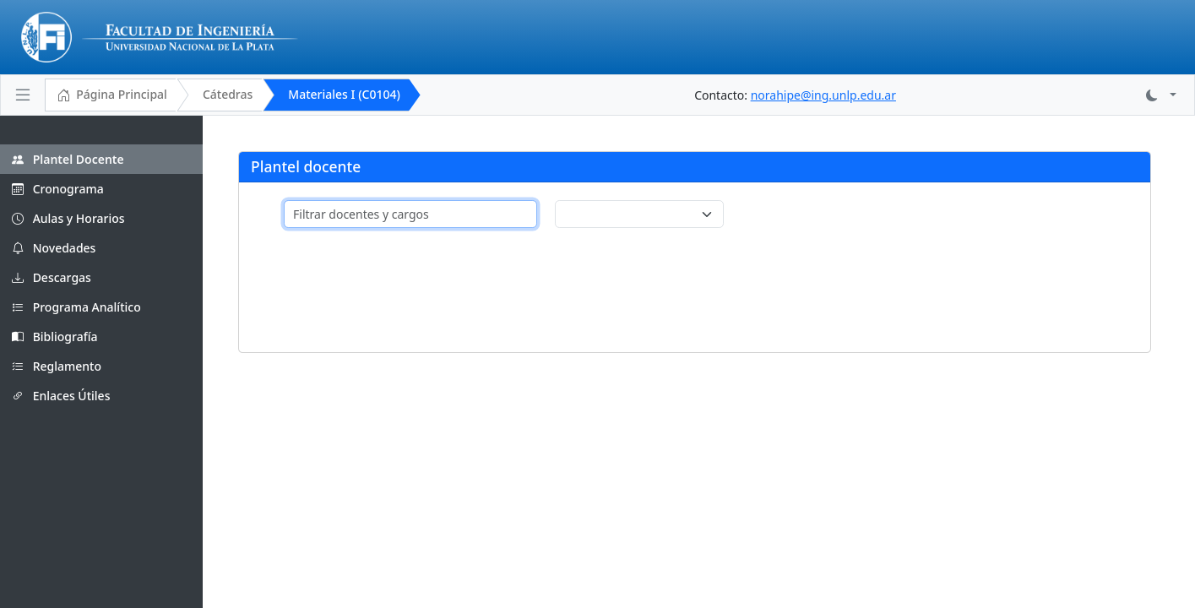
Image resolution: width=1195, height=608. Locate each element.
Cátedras (228, 94)
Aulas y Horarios (68, 218)
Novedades (53, 248)
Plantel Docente (68, 159)
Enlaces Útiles (61, 396)
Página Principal (112, 95)
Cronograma (58, 189)
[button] (1161, 95)
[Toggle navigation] (23, 94)
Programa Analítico (76, 307)
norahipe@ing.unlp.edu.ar (823, 95)
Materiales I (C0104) (343, 94)
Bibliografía (55, 336)
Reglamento (56, 366)
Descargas (51, 277)
